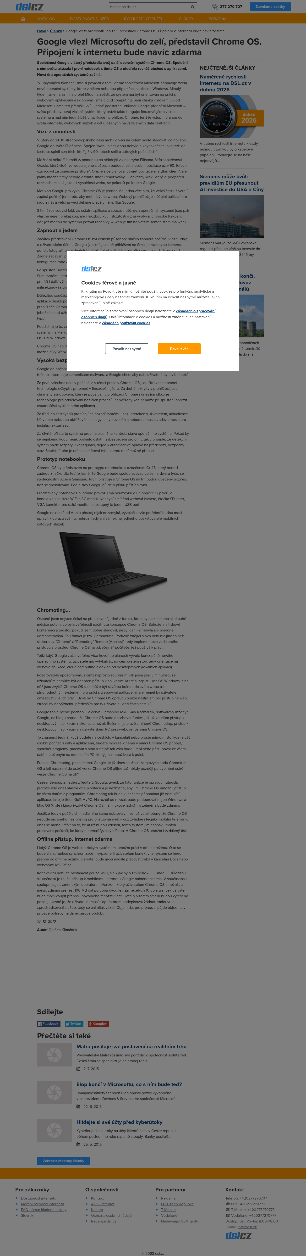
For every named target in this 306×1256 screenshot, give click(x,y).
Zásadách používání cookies (126, 323)
